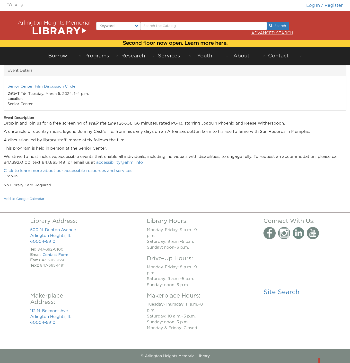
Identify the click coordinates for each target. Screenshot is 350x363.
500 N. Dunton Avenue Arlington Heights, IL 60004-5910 (53, 236)
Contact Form (55, 255)
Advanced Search (272, 33)
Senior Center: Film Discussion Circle (41, 86)
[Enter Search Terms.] (203, 26)
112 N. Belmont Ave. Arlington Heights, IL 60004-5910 (50, 317)
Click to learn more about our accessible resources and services (68, 171)
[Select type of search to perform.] (118, 26)
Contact (278, 55)
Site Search (281, 292)
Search (277, 26)
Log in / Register (324, 5)
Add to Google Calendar (24, 199)
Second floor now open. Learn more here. (175, 43)
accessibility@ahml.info (119, 162)
